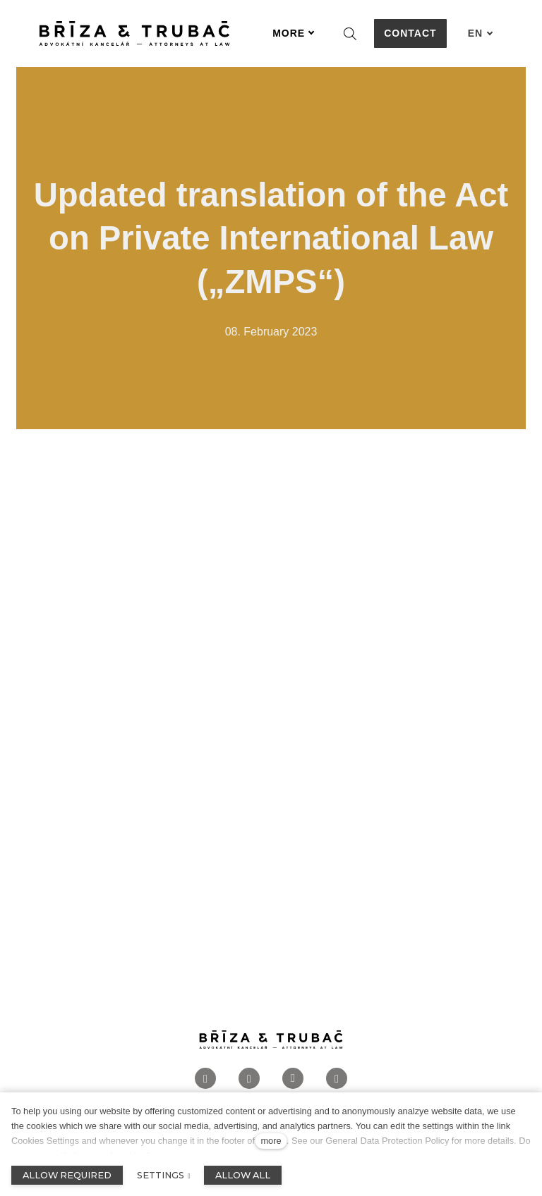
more (270, 1140)
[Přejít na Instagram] (249, 1081)
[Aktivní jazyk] (480, 33)
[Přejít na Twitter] (336, 1081)
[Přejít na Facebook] (205, 1081)
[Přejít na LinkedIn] (292, 1081)
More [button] (293, 33)
